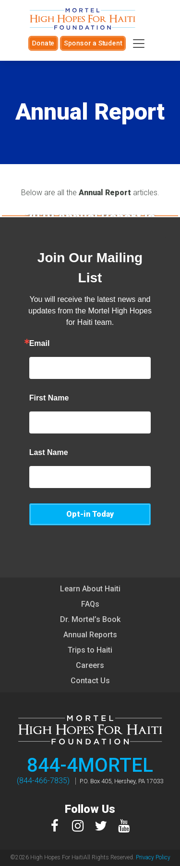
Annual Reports (90, 634)
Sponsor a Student (93, 43)
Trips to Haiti (90, 650)
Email (39, 343)
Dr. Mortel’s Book (90, 619)
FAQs (90, 604)
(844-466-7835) (43, 780)
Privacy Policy (153, 857)
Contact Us (90, 680)
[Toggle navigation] (139, 43)
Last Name (48, 452)
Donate (43, 43)
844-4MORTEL (90, 765)
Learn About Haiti (90, 588)
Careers (90, 665)
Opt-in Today (90, 514)
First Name (49, 398)
